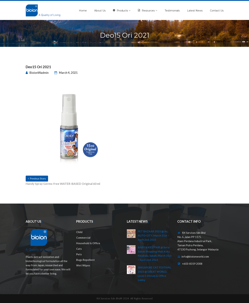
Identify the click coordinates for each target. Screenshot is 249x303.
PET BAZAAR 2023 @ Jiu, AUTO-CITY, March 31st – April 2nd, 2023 (153, 235)
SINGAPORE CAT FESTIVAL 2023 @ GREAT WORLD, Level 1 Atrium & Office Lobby (154, 273)
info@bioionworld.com (195, 256)
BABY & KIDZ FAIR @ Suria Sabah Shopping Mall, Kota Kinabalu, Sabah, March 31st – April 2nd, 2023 (155, 253)
